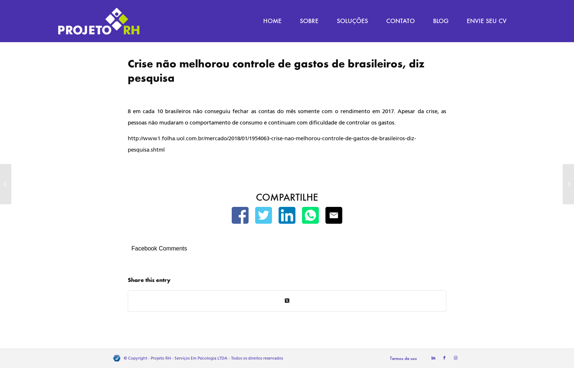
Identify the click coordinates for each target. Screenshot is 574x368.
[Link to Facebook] (444, 358)
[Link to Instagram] (455, 358)
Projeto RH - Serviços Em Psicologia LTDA (189, 358)
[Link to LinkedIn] (433, 358)
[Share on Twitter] (287, 301)
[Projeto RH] (98, 21)
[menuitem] (272, 21)
